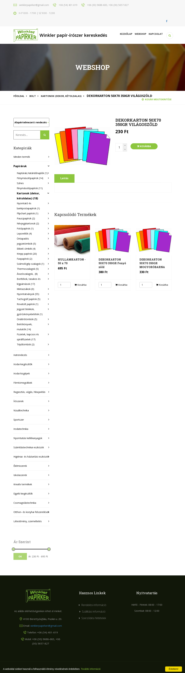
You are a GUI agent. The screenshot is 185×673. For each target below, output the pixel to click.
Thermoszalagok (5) (28, 268)
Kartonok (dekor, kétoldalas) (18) (28, 195)
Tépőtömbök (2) (25, 344)
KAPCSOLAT (156, 33)
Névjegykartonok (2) (28, 223)
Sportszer (18, 419)
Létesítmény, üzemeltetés (27, 521)
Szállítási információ (93, 611)
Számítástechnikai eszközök (28, 447)
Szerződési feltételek (93, 618)
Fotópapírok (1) (25, 228)
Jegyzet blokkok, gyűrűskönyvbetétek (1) (30, 312)
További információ (91, 669)
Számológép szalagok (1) (30, 263)
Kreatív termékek (22, 484)
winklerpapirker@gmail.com (46, 625)
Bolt (32, 96)
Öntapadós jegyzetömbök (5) (26, 241)
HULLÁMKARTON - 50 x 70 (72, 261)
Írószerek (18, 401)
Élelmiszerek (20, 465)
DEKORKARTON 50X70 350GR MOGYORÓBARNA (152, 263)
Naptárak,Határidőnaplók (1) (31, 173)
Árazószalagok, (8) (27, 273)
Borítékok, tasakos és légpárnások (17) (29, 281)
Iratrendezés (20, 355)
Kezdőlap (126, 33)
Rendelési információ (93, 605)
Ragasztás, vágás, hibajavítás (29, 392)
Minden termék (21, 156)
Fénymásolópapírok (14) (30, 178)
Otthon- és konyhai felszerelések (31, 512)
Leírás (64, 178)
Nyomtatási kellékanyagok (27, 438)
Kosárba (144, 146)
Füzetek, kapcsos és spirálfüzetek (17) (28, 337)
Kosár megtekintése (157, 99)
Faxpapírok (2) (24, 258)
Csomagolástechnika (24, 502)
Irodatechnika (20, 428)
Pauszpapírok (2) (26, 218)
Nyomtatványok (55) (28, 294)
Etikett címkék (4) (26, 248)
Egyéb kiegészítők (23, 493)
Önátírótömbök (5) (27, 319)
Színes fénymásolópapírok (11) (30, 186)
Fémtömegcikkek (22, 382)
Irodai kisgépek (21, 373)
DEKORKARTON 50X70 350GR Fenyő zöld (112, 263)
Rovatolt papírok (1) (27, 304)
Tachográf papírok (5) (28, 299)
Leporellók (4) (24, 233)
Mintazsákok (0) (25, 289)
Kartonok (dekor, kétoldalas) (61, 96)
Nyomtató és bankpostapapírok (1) (28, 206)
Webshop (140, 33)
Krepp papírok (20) (27, 253)
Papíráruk (20, 166)
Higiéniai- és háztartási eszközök (31, 456)
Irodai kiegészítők (22, 364)
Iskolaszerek (20, 475)
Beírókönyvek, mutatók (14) (24, 327)
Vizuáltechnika (21, 410)
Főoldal (18, 96)
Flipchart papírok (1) (27, 213)
